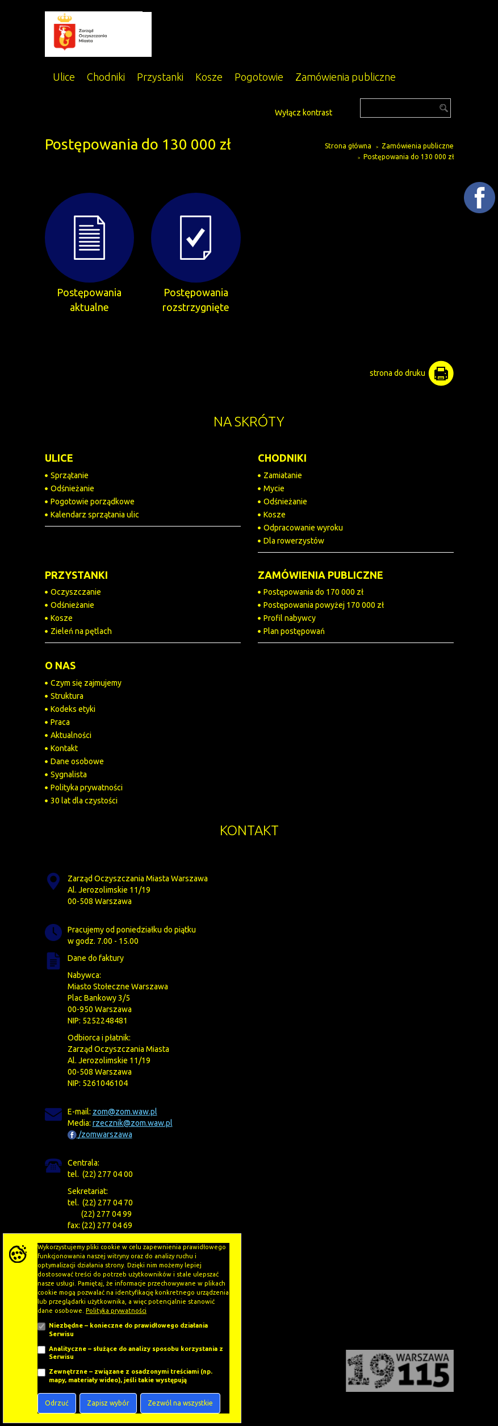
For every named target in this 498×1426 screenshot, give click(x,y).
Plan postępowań (294, 631)
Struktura (67, 695)
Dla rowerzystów (293, 540)
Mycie (273, 488)
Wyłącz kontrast (303, 112)
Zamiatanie (282, 475)
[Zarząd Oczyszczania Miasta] (98, 33)
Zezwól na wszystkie (180, 1403)
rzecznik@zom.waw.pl (133, 1122)
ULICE (59, 457)
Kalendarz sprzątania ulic (95, 514)
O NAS (60, 665)
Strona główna (348, 146)
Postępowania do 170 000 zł (313, 591)
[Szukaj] (405, 108)
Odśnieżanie (72, 488)
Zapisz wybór (108, 1403)
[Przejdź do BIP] (342, 108)
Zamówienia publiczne (418, 146)
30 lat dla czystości (84, 800)
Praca (60, 722)
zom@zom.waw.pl (125, 1111)
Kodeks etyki (73, 709)
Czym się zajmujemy (86, 682)
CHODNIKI (282, 457)
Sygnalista (69, 774)
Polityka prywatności (87, 787)
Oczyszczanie (76, 591)
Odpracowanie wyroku (303, 527)
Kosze (274, 514)
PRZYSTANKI (76, 575)
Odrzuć (57, 1403)
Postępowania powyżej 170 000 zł (323, 605)
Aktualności (71, 735)
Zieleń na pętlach (81, 631)
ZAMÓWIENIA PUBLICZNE (320, 575)
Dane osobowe (77, 761)
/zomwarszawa (100, 1134)
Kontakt (64, 748)
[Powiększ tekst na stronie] (252, 110)
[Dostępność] (265, 111)
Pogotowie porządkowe (93, 501)
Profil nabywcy (289, 618)
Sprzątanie (70, 475)
